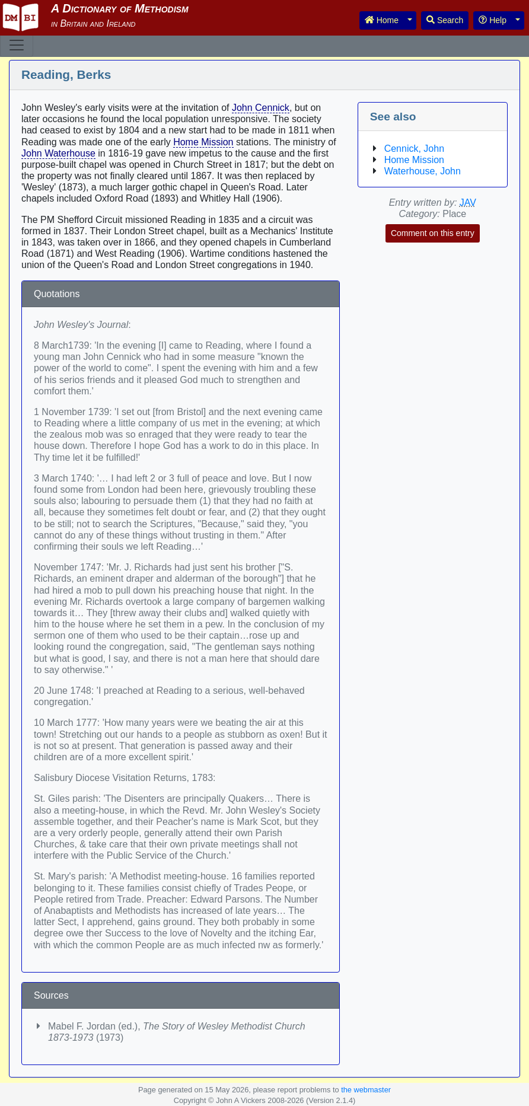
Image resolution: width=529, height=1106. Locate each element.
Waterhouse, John (422, 171)
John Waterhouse (58, 153)
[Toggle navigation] (16, 45)
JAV (468, 202)
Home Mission (203, 142)
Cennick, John (414, 149)
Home (382, 20)
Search (444, 20)
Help (492, 20)
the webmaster (366, 1089)
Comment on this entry (432, 233)
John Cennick (260, 108)
